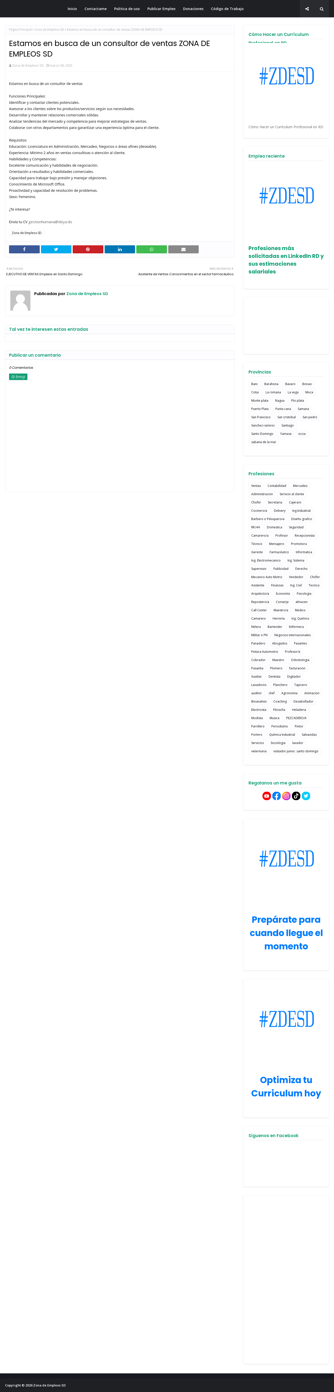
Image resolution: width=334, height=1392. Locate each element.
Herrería (279, 618)
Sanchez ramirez (263, 425)
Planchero (280, 685)
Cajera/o (295, 502)
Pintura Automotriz (264, 651)
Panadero (258, 643)
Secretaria (275, 502)
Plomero (276, 668)
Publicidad (280, 569)
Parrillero (258, 726)
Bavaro (290, 384)
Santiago (287, 425)
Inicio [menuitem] (72, 8)
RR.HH (255, 527)
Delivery (279, 510)
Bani (254, 384)
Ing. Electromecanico (266, 560)
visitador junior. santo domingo (295, 751)
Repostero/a (260, 602)
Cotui (255, 392)
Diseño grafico (301, 519)
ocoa (302, 434)
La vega (293, 392)
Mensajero (276, 544)
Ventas (256, 486)
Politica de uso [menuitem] (127, 8)
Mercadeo (300, 486)
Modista (257, 718)
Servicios (257, 743)
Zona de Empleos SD (32, 8)
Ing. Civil (296, 585)
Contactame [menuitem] (96, 8)
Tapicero (300, 685)
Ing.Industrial (301, 510)
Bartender (275, 627)
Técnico (256, 544)
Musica (274, 718)
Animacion (311, 693)
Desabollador (303, 701)
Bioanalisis (259, 701)
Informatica (304, 552)
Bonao (307, 384)
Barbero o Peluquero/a (267, 519)
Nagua (279, 400)
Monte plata (259, 400)
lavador (297, 743)
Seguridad (296, 527)
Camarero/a (260, 535)
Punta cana (283, 409)
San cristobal (286, 417)
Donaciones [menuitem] (193, 8)
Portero (256, 734)
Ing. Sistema (295, 560)
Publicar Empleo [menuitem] (161, 8)
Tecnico (314, 585)
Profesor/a (292, 651)
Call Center (259, 610)
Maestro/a (281, 610)
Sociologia (278, 743)
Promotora (299, 544)
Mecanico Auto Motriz (266, 577)
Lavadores (258, 685)
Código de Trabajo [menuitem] (227, 8)
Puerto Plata (260, 409)
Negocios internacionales (292, 635)
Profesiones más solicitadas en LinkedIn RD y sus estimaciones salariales (286, 260)
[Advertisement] (286, 1279)
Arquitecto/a (260, 593)
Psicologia (304, 593)
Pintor (299, 726)
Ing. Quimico (300, 618)
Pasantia (257, 668)
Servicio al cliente (292, 494)
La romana (273, 392)
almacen (302, 602)
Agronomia (289, 693)
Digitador (294, 676)
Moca (309, 392)
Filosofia (279, 710)
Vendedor (296, 577)
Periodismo (279, 726)
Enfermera (296, 627)
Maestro (278, 660)
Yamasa (285, 434)
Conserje (282, 602)
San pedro (310, 417)
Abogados (279, 643)
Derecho (301, 569)
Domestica (274, 527)
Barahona (271, 384)
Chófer (315, 577)
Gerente (257, 552)
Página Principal (20, 29)
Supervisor (259, 569)
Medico (300, 610)
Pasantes (300, 643)
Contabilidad (277, 486)
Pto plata (297, 400)
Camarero (258, 618)
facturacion (297, 668)
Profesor (281, 535)
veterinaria (259, 751)
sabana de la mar (263, 442)
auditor (256, 693)
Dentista (274, 676)
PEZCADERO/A (296, 718)
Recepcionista (305, 535)
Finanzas (277, 585)
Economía (283, 593)
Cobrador (258, 660)
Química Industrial (282, 734)
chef (272, 693)
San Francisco (261, 417)
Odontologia (300, 660)
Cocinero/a (259, 510)
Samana (303, 409)
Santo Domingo (262, 434)
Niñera (256, 627)
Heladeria (299, 710)
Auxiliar (256, 676)
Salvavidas (309, 734)
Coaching (280, 701)
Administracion (262, 494)
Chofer (256, 502)
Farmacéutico (279, 552)
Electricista (258, 710)
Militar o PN (259, 635)
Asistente (257, 585)
